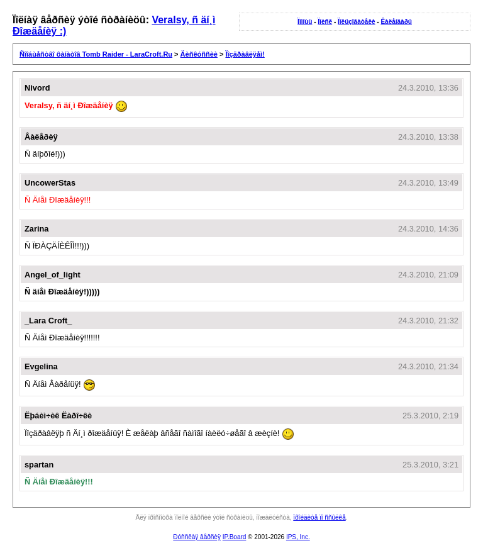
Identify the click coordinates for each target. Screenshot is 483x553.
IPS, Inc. (298, 536)
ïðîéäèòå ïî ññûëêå (319, 517)
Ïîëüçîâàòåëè (356, 21)
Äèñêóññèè (199, 54)
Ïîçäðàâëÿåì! (244, 54)
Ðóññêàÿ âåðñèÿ (197, 536)
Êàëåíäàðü (395, 21)
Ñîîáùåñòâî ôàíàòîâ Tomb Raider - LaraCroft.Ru (95, 54)
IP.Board (235, 536)
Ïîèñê (325, 21)
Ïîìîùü (304, 21)
